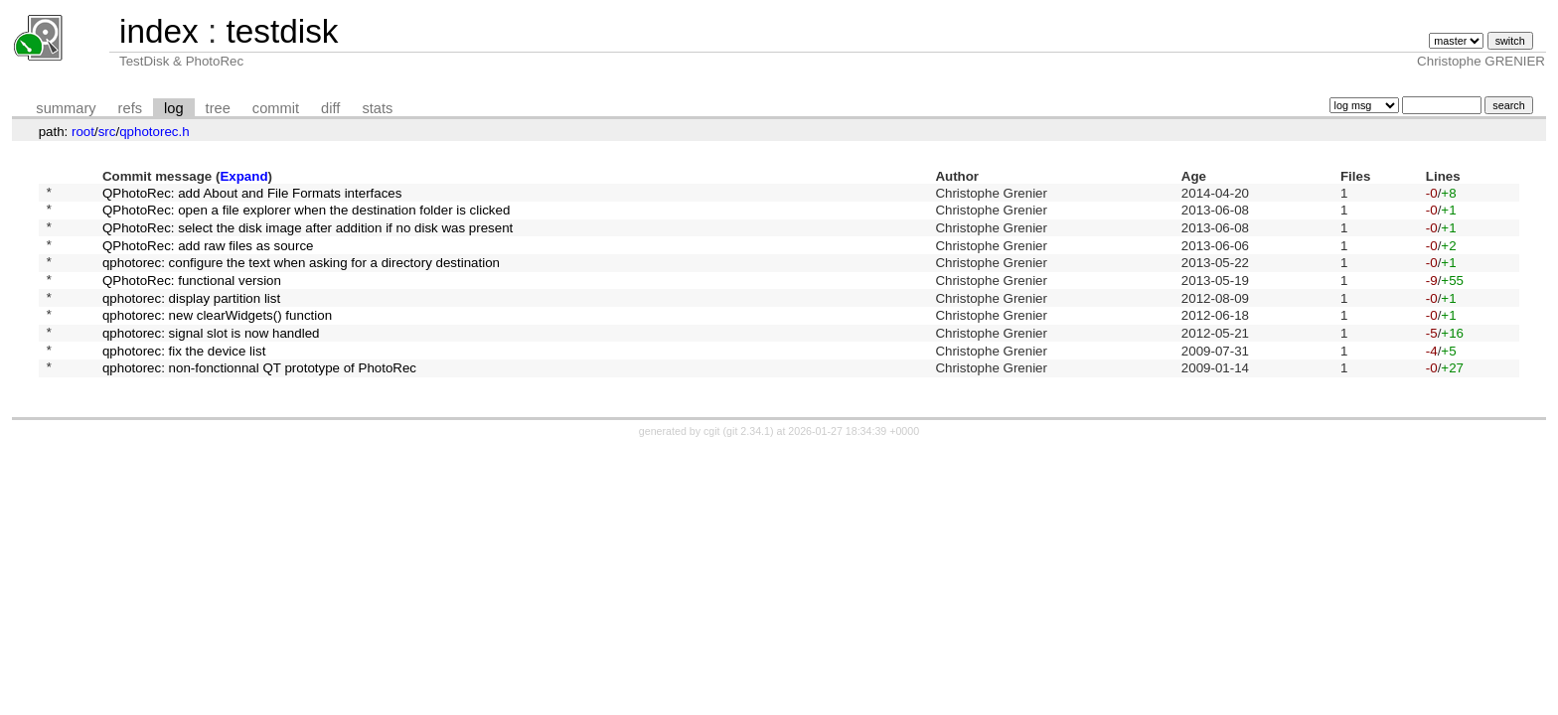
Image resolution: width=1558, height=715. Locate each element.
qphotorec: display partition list (191, 317)
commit (275, 108)
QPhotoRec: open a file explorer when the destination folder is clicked (306, 215)
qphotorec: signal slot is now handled (211, 358)
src (107, 131)
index (159, 31)
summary (65, 108)
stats (377, 108)
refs (130, 108)
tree (218, 108)
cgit (713, 464)
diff (330, 108)
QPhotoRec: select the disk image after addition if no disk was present (307, 234)
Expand (243, 176)
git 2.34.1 (748, 464)
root (83, 131)
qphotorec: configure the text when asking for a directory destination (301, 276)
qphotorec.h (154, 131)
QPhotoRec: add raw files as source (208, 255)
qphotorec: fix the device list (183, 378)
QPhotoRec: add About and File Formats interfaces (252, 194)
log (174, 108)
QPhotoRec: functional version (191, 296)
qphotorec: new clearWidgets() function (217, 338)
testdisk (282, 31)
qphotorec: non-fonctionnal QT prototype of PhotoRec (259, 399)
